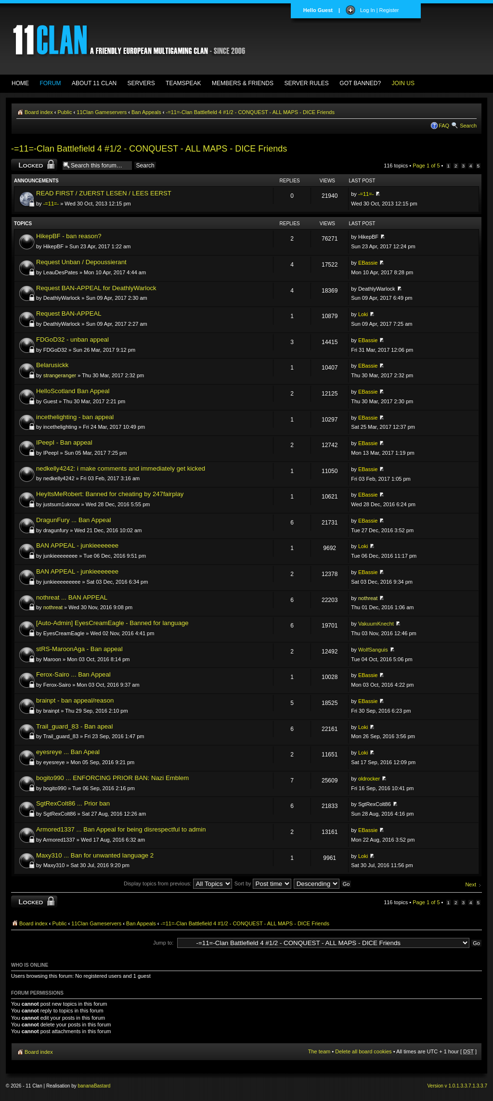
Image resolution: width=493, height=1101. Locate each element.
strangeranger (60, 375)
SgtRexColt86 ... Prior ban (73, 803)
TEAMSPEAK (183, 83)
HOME (20, 83)
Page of (426, 165)
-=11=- (51, 203)
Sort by (262, 883)
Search (468, 125)
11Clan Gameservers (102, 112)
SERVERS (141, 83)
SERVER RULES (306, 83)
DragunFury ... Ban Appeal (73, 520)
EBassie (367, 263)
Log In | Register (379, 10)
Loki (363, 314)
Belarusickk (52, 365)
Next (470, 884)
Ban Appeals (146, 112)
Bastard (102, 1085)
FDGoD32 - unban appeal (72, 339)
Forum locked (34, 165)
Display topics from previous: (178, 883)
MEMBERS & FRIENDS (242, 83)
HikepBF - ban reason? (69, 236)
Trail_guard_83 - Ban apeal (74, 726)
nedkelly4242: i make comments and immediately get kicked (120, 468)
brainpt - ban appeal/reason (75, 700)
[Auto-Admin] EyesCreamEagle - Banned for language (112, 623)
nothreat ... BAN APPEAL (71, 597)
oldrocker (369, 778)
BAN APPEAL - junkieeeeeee (77, 545)
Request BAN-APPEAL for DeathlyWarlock (96, 288)
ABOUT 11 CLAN (94, 83)
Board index (39, 112)
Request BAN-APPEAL (69, 313)
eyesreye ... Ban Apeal (68, 751)
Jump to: (163, 943)
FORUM (50, 83)
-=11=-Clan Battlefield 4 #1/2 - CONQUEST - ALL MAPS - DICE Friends (250, 112)
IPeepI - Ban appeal (64, 442)
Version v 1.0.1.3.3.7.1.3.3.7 (457, 1085)
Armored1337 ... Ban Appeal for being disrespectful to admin (121, 829)
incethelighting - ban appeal (75, 417)
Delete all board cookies (363, 1051)
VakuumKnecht (376, 624)
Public (65, 112)
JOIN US (403, 83)
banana (86, 1085)
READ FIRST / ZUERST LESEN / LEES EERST (103, 193)
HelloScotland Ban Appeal (73, 391)
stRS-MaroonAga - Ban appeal (79, 649)
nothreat (53, 607)
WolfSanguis (373, 650)
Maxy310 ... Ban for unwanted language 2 (95, 855)
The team (319, 1051)
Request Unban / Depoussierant (81, 262)
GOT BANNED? (360, 83)
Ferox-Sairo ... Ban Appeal (73, 674)
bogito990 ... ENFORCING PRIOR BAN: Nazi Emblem (112, 777)
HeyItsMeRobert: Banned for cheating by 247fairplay (109, 494)
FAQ (444, 125)
